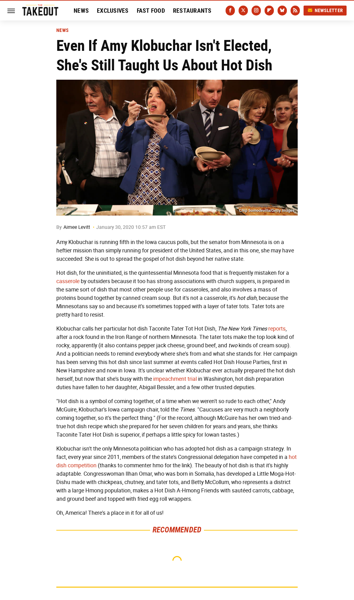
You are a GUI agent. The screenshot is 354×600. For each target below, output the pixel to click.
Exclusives (113, 10)
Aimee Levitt (76, 227)
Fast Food (151, 10)
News (81, 10)
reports (277, 328)
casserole (68, 281)
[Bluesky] (282, 11)
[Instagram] (256, 11)
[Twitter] (243, 11)
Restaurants (192, 10)
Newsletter (325, 10)
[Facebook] (230, 11)
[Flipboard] (269, 11)
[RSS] (295, 11)
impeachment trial (175, 379)
